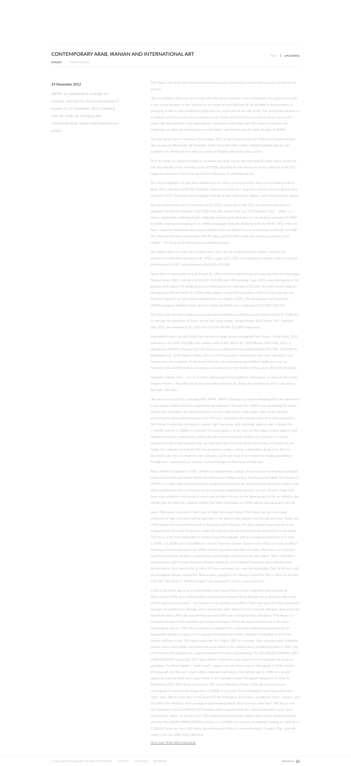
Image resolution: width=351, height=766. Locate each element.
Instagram (143, 761)
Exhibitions (206, 17)
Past (273, 44)
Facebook (163, 761)
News (265, 17)
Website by (291, 761)
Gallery (292, 17)
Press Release (80, 51)
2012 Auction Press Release (173, 732)
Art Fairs (239, 17)
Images (56, 51)
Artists (175, 17)
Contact (124, 761)
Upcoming (292, 44)
